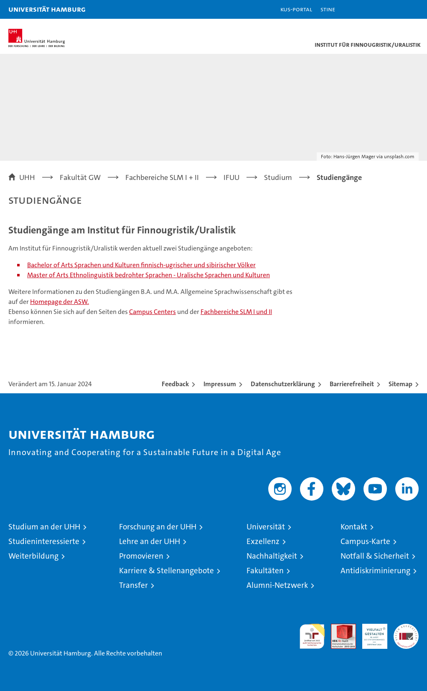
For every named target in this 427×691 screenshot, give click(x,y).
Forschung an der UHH (157, 526)
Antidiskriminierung (375, 570)
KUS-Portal (296, 9)
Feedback (175, 384)
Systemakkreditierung (406, 628)
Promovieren (141, 556)
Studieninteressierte (43, 541)
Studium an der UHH (44, 526)
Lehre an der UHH (149, 541)
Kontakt (354, 526)
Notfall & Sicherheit (375, 556)
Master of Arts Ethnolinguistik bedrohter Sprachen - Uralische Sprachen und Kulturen (148, 275)
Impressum (219, 384)
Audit (339, 628)
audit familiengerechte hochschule (312, 636)
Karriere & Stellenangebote (166, 570)
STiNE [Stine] (327, 9)
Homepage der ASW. (59, 301)
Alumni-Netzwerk (277, 585)
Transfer (133, 585)
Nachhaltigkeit (272, 556)
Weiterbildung (33, 556)
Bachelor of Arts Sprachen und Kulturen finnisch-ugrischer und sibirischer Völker (141, 265)
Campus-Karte (365, 541)
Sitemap (400, 384)
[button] (394, 9)
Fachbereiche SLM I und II (236, 311)
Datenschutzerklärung (283, 384)
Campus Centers (152, 311)
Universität (266, 526)
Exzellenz (263, 541)
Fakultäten (265, 570)
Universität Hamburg (47, 9)
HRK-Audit (370, 632)
